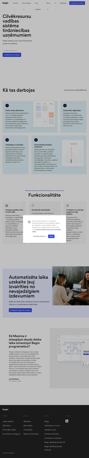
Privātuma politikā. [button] (40, 229)
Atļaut (51, 236)
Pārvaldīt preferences (39, 236)
